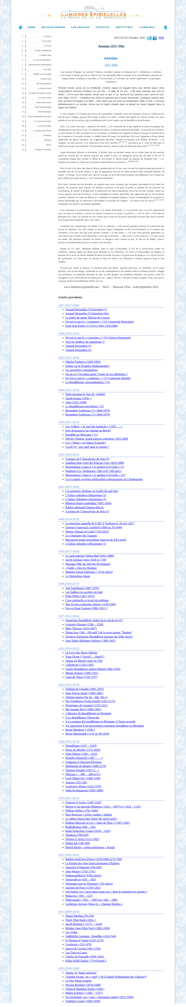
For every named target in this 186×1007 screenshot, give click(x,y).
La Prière (47, 36)
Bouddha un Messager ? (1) (81, 434)
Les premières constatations (81, 370)
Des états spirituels (44, 84)
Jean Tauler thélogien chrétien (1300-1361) (90, 640)
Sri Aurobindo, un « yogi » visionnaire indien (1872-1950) (99, 997)
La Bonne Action (44, 88)
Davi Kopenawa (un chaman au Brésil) (88, 430)
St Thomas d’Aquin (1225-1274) (84, 940)
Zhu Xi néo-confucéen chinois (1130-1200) (90, 604)
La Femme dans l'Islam (42, 131)
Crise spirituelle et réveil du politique (87, 600)
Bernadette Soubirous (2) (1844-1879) (87, 414)
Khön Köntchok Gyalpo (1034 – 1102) (87, 831)
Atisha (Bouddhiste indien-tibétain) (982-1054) (92, 669)
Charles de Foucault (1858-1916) (84, 956)
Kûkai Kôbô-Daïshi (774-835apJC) (85, 960)
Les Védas (71, 932)
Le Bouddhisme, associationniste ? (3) (87, 382)
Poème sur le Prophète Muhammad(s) (87, 366)
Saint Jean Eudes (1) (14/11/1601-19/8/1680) (91, 325)
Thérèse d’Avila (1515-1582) (82, 839)
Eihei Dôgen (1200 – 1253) (81, 753)
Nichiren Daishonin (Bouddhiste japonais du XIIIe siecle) (99, 636)
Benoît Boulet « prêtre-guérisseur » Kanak (90, 847)
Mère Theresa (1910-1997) (81, 628)
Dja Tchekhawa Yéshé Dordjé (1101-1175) (90, 701)
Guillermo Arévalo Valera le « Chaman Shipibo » (94, 904)
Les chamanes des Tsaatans (81, 535)
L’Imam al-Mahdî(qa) (42, 50)
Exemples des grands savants (40, 93)
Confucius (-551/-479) (78, 944)
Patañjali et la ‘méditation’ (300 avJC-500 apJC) (93, 471)
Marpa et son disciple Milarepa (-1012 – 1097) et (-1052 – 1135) (103, 806)
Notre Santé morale (43, 102)
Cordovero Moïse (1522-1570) (83, 786)
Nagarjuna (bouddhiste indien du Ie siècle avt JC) (94, 620)
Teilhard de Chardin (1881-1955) (84, 689)
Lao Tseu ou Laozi (76, 952)
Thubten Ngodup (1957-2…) (82, 770)
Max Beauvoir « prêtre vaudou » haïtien (88, 814)
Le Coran (47, 46)
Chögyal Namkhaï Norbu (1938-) (84, 988)
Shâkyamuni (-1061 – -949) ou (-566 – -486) (91, 899)
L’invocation (46, 41)
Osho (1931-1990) (76, 402)
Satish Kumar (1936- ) (78, 398)
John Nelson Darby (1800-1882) (84, 693)
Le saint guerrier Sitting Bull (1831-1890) (89, 555)
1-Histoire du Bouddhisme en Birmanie (88, 713)
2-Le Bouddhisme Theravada (82, 717)
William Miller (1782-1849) (81, 810)
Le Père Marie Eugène (78, 980)
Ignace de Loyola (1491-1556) (83, 948)
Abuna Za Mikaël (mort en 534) (84, 660)
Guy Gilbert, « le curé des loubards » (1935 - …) (93, 426)
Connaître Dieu (45, 55)
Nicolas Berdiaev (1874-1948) (83, 984)
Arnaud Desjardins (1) (78, 345)
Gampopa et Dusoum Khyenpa (83, 762)
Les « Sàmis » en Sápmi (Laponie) (85, 442)
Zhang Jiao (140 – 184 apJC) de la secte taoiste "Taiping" (98, 632)
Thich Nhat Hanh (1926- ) (80, 920)
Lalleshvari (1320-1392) (79, 664)
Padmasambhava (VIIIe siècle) (83, 875)
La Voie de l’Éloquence (42, 60)
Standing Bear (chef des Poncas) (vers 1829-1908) (94, 462)
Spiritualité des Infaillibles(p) (40, 65)
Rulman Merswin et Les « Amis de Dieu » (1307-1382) (97, 822)
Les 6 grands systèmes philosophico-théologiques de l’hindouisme (104, 479)
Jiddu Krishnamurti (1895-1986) (84, 790)
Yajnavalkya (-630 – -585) (80, 879)
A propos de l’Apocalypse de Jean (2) (87, 458)
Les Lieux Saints (44, 98)
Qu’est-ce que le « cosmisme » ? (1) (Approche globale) (98, 378)
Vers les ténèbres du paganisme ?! (85, 341)
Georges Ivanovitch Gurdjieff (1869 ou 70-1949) (93, 527)
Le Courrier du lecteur (42, 121)
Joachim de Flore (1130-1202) (83, 887)
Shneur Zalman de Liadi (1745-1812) (87, 531)
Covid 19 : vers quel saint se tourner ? (87, 446)
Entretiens (47, 135)
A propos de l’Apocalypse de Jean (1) (87, 511)
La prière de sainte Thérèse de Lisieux (87, 317)
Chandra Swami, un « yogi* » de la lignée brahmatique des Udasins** (106, 976)
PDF (161, 37)
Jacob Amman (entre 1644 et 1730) (85, 559)
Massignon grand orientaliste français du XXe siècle (95, 539)
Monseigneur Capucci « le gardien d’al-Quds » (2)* (95, 475)
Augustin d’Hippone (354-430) (83, 867)
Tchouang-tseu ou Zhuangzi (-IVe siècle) (89, 883)
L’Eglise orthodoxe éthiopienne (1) (85, 543)
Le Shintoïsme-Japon (77, 576)
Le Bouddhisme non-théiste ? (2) (84, 406)
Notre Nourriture (44, 112)
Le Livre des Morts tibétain (81, 652)
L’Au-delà (47, 69)
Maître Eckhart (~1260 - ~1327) (84, 992)
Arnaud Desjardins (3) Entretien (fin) (87, 313)
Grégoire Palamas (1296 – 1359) (84, 624)
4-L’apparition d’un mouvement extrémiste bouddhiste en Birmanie (104, 725)
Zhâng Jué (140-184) (77, 843)
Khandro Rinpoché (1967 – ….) (83, 757)
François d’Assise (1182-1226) (83, 802)
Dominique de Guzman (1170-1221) (86, 705)
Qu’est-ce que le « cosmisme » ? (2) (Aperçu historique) (98, 337)
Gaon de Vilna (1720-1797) (81, 677)
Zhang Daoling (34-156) (79, 915)
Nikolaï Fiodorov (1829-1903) (83, 361)
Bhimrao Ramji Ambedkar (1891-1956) (88, 503)
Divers (48, 145)
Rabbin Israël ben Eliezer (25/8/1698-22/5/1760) (93, 859)
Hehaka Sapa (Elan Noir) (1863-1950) (87, 928)
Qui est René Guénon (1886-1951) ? (86, 608)
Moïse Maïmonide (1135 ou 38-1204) (87, 733)
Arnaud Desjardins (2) (78, 350)
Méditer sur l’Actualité (42, 74)
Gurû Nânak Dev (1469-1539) (82, 778)
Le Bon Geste (46, 79)
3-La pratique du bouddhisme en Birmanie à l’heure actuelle (100, 721)
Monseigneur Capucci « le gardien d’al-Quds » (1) (94, 466)
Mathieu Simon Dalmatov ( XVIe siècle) (89, 571)
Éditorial (48, 140)
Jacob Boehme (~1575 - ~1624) (83, 924)
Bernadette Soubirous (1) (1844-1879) (87, 410)
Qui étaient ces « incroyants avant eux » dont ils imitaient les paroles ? (106, 891)
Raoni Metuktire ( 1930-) (80, 729)
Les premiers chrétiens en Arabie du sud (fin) (91, 491)
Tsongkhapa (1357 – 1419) (81, 745)
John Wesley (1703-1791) (80, 871)
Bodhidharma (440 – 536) (80, 827)
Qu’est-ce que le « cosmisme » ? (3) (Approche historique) (99, 321)
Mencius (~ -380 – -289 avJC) (82, 774)
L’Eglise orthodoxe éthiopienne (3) (85, 499)
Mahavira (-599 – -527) (79, 895)
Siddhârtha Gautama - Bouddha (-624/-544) (90, 936)
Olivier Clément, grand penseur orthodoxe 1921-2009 (96, 438)
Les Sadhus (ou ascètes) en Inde (84, 592)
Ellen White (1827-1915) (80, 596)
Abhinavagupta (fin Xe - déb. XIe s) (86, 697)
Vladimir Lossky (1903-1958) (82, 1001)
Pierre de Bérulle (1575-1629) (82, 749)
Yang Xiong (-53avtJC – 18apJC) (84, 656)
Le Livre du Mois (44, 126)
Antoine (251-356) (76, 782)
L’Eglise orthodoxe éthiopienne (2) (85, 495)
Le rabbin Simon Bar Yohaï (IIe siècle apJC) (91, 818)
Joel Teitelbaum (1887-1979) (82, 588)
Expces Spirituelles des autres (39, 116)
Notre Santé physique (43, 107)
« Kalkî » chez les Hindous (81, 567)
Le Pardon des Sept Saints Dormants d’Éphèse (92, 863)
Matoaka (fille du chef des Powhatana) (87, 563)
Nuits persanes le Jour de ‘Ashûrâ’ (85, 394)
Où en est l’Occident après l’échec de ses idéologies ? (96, 374)
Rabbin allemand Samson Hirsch (84, 507)
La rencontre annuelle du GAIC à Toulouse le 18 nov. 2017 (99, 523)
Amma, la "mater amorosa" (81, 972)
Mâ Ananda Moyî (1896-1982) (83, 709)
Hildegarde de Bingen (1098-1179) (85, 766)
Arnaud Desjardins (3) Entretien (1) (86, 309)
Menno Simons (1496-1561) (81, 673)
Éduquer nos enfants (43, 150)
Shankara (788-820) (77, 835)
